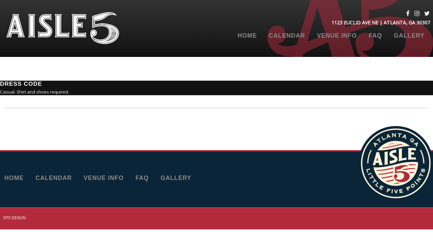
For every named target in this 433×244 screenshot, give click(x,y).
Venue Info (337, 36)
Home (247, 36)
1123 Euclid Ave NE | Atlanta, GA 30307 (381, 22)
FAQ (375, 36)
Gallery (409, 36)
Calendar (287, 36)
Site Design (14, 218)
